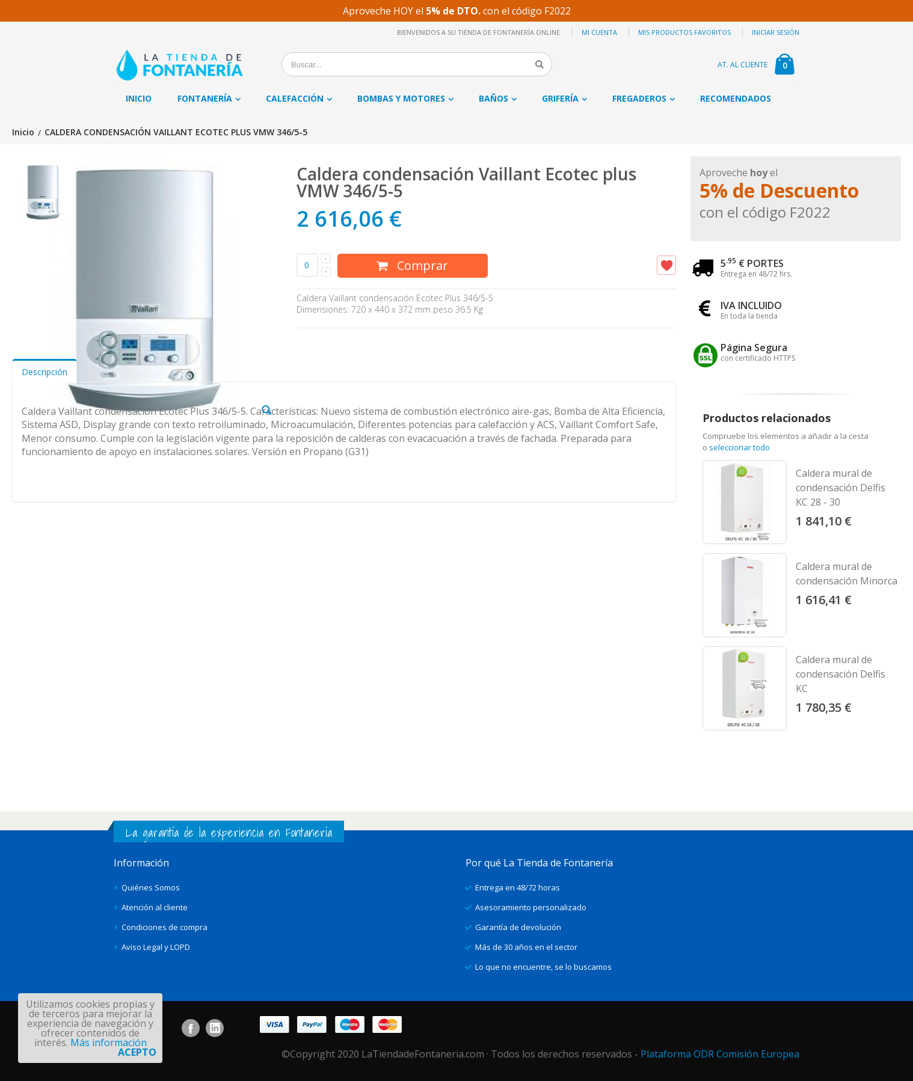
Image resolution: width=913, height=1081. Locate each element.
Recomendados (735, 98)
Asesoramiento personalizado (530, 907)
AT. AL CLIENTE (742, 65)
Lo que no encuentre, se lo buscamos (543, 966)
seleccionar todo (739, 447)
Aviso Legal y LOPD (155, 947)
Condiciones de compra (164, 927)
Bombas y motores (401, 98)
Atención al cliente (154, 907)
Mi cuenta (599, 32)
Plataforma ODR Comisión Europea (720, 1054)
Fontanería (204, 98)
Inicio (23, 132)
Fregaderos (639, 98)
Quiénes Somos (150, 887)
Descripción (44, 556)
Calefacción (295, 98)
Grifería (560, 98)
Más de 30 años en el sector (526, 947)
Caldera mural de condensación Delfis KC (840, 674)
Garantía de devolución (518, 927)
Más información (108, 1042)
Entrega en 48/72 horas (517, 887)
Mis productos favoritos (684, 32)
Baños (493, 98)
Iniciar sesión (775, 32)
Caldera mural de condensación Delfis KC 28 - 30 (840, 488)
